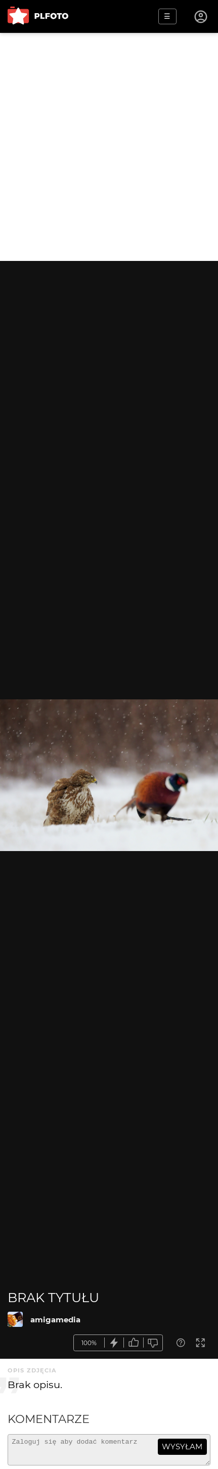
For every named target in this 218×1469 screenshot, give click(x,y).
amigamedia (55, 1319)
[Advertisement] (109, 147)
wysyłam (182, 1446)
